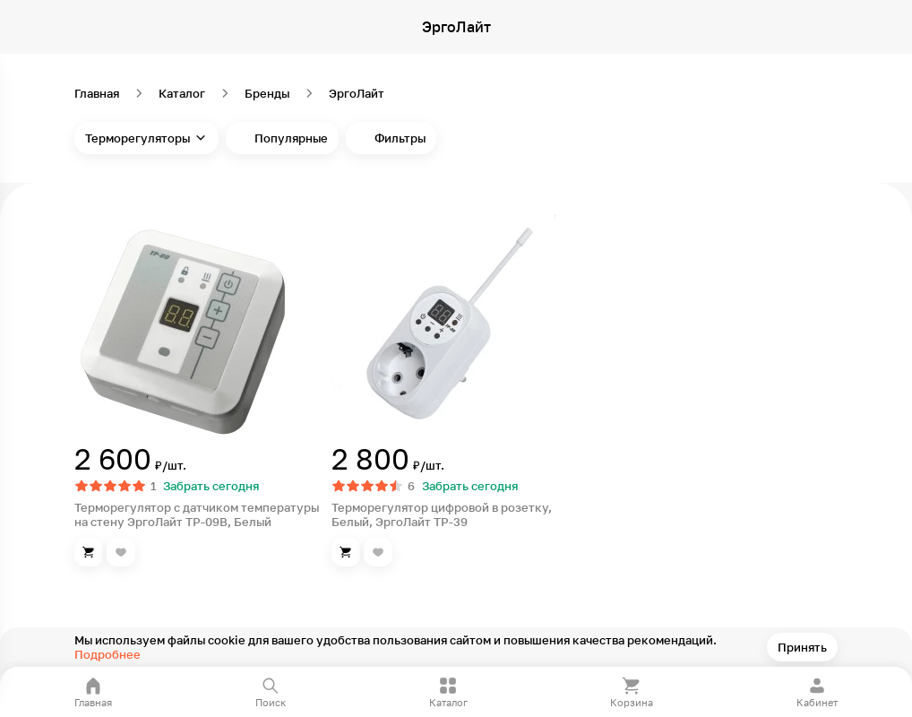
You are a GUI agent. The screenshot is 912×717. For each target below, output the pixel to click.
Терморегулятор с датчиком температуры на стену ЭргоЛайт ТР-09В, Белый (196, 514)
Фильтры (400, 138)
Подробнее (107, 654)
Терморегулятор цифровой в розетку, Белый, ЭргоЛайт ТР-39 (441, 514)
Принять (802, 647)
